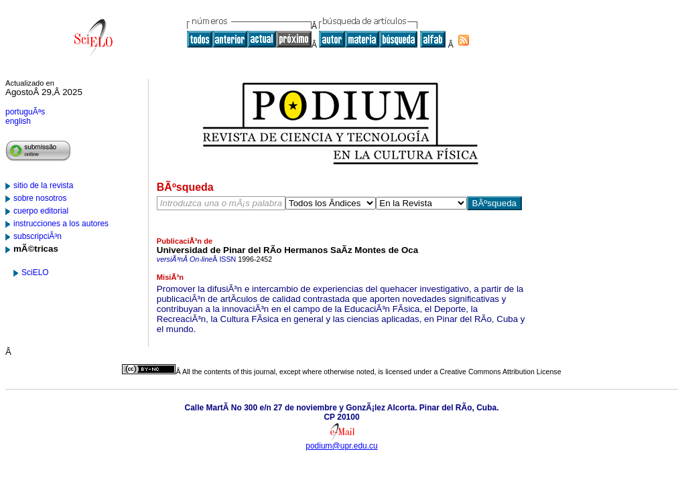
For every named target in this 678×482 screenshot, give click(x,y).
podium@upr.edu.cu (342, 446)
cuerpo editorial (40, 211)
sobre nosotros (39, 198)
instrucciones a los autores (61, 223)
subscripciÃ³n (37, 236)
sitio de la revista (43, 185)
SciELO (35, 272)
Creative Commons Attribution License (500, 372)
